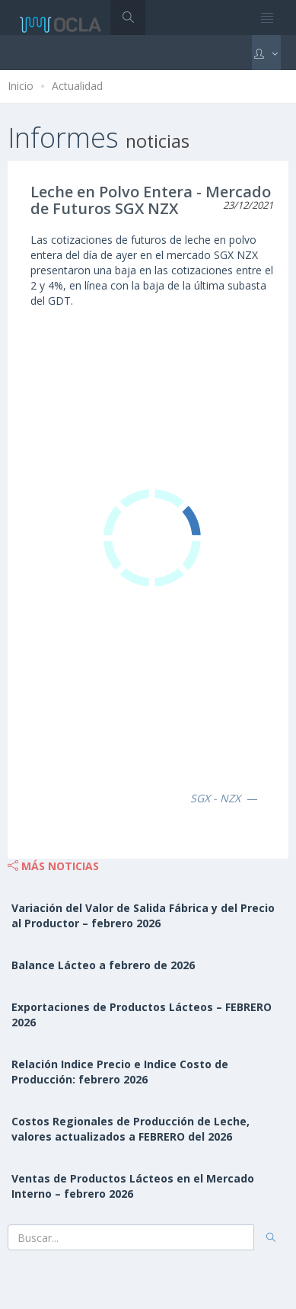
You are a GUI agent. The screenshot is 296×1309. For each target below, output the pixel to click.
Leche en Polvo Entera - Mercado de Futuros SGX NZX (150, 200)
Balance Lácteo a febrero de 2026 (103, 965)
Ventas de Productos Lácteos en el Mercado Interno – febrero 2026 (132, 1186)
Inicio (20, 85)
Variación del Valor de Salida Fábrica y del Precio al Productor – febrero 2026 (143, 915)
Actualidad (77, 85)
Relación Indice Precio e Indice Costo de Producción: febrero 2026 (119, 1072)
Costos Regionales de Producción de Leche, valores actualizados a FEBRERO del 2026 (130, 1129)
